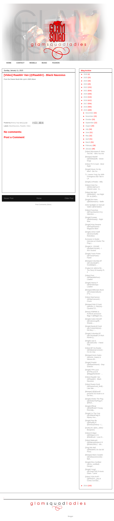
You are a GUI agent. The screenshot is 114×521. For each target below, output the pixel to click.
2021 (86, 91)
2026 (86, 74)
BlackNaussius (14, 126)
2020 (86, 94)
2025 (86, 77)
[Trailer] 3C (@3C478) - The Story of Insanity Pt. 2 (95, 270)
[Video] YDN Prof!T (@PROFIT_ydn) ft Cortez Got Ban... (93, 479)
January (89, 149)
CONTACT (20, 63)
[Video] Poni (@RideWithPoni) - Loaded (93, 277)
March (88, 142)
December (90, 113)
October (89, 119)
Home (39, 198)
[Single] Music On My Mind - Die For (93, 170)
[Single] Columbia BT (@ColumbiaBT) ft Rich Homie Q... (94, 336)
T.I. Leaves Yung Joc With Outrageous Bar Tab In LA (94, 177)
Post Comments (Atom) (43, 204)
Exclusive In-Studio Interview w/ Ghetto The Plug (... (94, 241)
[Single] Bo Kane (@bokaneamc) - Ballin (94, 201)
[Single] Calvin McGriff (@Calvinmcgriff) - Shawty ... (93, 321)
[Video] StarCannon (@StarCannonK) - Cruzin (93, 299)
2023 (86, 84)
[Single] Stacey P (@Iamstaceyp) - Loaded (92, 285)
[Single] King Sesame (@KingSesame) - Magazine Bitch (93, 227)
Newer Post (8, 198)
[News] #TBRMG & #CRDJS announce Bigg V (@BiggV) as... (94, 314)
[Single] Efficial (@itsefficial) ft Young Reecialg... (93, 408)
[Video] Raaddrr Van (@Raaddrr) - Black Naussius (93, 379)
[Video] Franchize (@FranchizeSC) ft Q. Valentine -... (94, 212)
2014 (86, 486)
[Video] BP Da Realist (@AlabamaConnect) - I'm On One (94, 350)
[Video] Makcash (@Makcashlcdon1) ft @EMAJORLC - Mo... (94, 442)
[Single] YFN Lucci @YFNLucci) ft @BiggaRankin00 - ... (94, 372)
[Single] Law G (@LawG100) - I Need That (94, 343)
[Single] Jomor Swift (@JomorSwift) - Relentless (92, 234)
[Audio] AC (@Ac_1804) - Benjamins (94, 429)
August (88, 126)
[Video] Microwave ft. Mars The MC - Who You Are (95, 152)
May (87, 136)
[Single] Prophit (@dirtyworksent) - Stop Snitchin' (94, 364)
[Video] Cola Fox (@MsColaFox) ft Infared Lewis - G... (93, 187)
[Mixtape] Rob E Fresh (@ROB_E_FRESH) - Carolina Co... (94, 306)
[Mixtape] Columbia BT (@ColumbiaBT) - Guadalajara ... (93, 263)
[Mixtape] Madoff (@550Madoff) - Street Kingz (94, 159)
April (87, 139)
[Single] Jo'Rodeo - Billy (94, 182)
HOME (8, 63)
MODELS (33, 63)
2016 (86, 107)
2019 (86, 97)
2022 (86, 87)
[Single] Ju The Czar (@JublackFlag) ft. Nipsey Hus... (92, 415)
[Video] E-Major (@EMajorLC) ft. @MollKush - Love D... (94, 435)
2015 (86, 110)
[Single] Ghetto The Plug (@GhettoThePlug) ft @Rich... (94, 401)
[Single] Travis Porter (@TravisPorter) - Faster (93, 256)
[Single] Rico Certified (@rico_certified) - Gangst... (93, 464)
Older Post (69, 198)
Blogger (70, 516)
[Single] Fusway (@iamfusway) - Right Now (94, 219)
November (90, 116)
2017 (86, 104)
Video (29, 126)
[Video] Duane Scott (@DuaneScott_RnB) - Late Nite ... (94, 386)
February (89, 145)
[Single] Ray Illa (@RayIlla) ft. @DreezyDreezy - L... (94, 423)
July (87, 129)
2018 (86, 100)
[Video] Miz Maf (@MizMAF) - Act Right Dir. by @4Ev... (94, 194)
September (90, 123)
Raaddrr (23, 126)
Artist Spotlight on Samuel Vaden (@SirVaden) (94, 206)
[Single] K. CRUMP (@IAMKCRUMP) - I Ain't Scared (93, 248)
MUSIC (44, 63)
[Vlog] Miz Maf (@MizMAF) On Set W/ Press (94, 450)
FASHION (55, 63)
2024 (86, 81)
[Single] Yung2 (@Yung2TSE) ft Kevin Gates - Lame (94, 471)
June (88, 132)
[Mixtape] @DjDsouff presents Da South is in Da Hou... (94, 394)
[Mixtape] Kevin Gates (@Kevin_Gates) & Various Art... (93, 357)
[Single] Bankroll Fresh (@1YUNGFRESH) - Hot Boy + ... (93, 328)
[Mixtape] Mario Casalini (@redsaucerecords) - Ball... (94, 457)
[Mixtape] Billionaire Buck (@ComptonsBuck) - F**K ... (94, 292)
